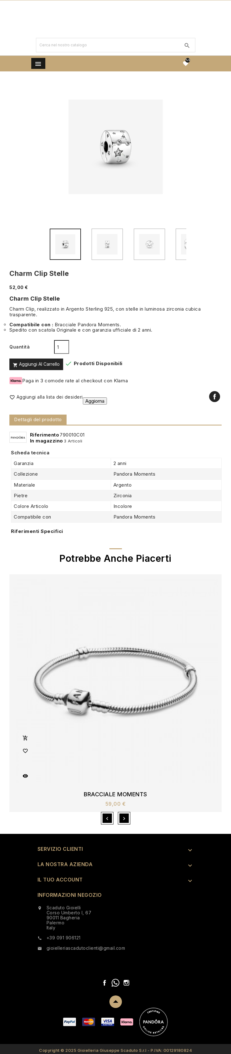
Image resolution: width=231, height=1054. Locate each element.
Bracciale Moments (115, 794)
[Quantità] (61, 347)
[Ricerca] (107, 45)
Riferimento (44, 434)
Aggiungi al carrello (36, 364)
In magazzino (46, 440)
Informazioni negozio (70, 895)
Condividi (214, 396)
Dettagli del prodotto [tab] (38, 419)
